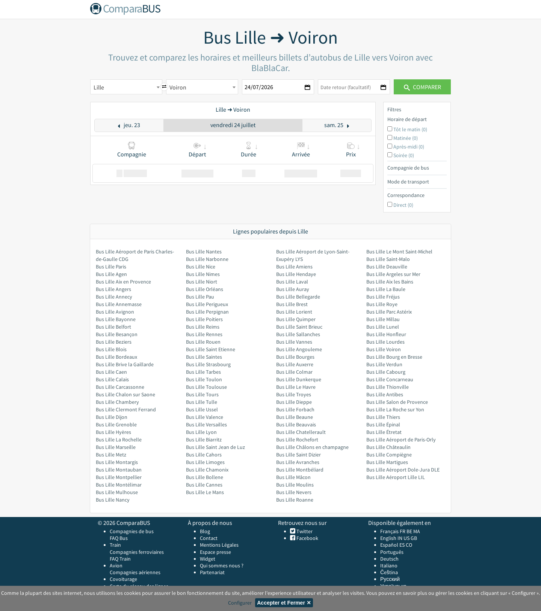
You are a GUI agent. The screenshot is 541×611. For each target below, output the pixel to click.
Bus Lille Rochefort (297, 439)
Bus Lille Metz (111, 454)
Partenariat (212, 572)
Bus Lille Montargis (117, 462)
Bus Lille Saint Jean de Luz (215, 447)
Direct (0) (403, 205)
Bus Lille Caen (111, 371)
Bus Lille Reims (202, 326)
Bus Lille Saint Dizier (298, 454)
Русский (390, 579)
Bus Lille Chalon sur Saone (125, 394)
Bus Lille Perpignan (207, 311)
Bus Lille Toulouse (206, 387)
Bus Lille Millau (383, 319)
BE (409, 531)
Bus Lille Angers (113, 289)
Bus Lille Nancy (113, 499)
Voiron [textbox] (177, 87)
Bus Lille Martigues (387, 462)
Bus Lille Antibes (384, 394)
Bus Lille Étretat (384, 432)
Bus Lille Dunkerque (298, 379)
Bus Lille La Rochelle (119, 439)
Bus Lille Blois (111, 349)
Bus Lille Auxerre (294, 364)
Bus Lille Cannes (204, 484)
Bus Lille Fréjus (383, 296)
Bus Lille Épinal (383, 424)
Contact (209, 538)
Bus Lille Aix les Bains (389, 281)
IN (399, 538)
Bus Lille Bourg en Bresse (394, 356)
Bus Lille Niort (201, 281)
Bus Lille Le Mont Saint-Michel (399, 251)
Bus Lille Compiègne (389, 454)
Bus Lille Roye (381, 304)
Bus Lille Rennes (204, 334)
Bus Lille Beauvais (296, 424)
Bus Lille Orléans (204, 289)
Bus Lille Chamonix (207, 469)
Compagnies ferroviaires (137, 552)
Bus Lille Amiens (294, 266)
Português (391, 552)
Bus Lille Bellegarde (298, 296)
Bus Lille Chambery (117, 402)
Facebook (306, 538)
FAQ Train (120, 558)
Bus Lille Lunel (382, 326)
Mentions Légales (219, 544)
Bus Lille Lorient (294, 311)
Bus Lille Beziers (113, 341)
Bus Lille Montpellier (119, 477)
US (406, 538)
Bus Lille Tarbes (203, 371)
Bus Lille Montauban (119, 469)
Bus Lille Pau (200, 296)
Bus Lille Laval (292, 281)
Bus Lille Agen (111, 274)
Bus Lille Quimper (296, 319)
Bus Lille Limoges (205, 462)
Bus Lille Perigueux (207, 304)
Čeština (389, 572)
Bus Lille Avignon (115, 311)
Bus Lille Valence (204, 417)
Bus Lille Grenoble (116, 424)
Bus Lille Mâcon (293, 477)
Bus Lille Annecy (114, 296)
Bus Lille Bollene (204, 477)
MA (416, 531)
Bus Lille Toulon (204, 379)
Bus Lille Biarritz (204, 439)
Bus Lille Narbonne (207, 259)
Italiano (388, 565)
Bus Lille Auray (292, 289)
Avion (116, 565)
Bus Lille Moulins (295, 484)
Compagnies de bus (132, 531)
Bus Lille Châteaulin (388, 447)
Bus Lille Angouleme (299, 349)
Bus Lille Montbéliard (299, 469)
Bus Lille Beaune (294, 417)
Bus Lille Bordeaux (116, 356)
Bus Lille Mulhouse (117, 492)
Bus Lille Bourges (295, 356)
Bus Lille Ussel (202, 409)
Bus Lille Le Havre (296, 387)
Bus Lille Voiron (383, 349)
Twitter (304, 531)
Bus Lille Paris (111, 266)
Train (115, 544)
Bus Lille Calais (112, 379)
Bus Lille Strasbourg (208, 364)
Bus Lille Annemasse (119, 304)
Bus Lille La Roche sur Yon (395, 409)
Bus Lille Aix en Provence (123, 281)
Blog (205, 531)
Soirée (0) (403, 155)
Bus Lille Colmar (294, 371)
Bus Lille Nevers (293, 492)
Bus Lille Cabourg (385, 371)
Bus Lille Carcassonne (120, 387)
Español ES (393, 544)
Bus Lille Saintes (204, 356)
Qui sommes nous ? (221, 565)
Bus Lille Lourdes (385, 341)
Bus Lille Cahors (204, 454)
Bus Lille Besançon (117, 334)
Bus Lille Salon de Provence (397, 402)
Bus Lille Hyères (113, 432)
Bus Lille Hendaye (296, 274)
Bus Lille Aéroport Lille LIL (395, 477)
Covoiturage (123, 579)
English (388, 538)
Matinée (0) (405, 138)
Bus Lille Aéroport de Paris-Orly (401, 439)
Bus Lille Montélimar (119, 484)
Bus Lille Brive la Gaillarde (125, 364)
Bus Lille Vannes (294, 341)
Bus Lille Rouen (203, 341)
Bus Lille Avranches (297, 462)
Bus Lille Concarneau (389, 379)
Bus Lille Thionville (387, 387)
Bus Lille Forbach (295, 409)
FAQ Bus (119, 538)
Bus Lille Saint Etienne (210, 349)
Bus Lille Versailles (206, 424)
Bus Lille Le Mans (205, 492)
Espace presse (215, 552)
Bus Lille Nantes (204, 251)
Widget (207, 558)
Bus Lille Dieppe (294, 402)
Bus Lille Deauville (386, 266)
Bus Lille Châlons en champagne (312, 447)
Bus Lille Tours (202, 394)
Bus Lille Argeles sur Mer (393, 274)
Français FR (392, 531)
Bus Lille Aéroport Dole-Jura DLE (403, 469)
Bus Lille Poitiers (204, 319)
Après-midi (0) (408, 146)
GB (414, 538)
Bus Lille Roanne (294, 499)
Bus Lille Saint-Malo (388, 259)
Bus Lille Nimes (203, 274)
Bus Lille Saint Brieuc (299, 326)
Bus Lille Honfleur (386, 334)
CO (409, 544)
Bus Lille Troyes (293, 394)
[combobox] (126, 86)
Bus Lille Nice (200, 266)
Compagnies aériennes (135, 572)
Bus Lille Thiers (383, 417)
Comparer (422, 87)
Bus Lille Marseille (116, 447)
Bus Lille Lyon (201, 432)
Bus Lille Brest (292, 304)
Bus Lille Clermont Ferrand (126, 409)
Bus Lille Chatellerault (301, 432)
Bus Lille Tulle (201, 402)
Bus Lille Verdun (384, 364)
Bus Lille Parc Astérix (389, 311)
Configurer (240, 602)
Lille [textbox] (99, 87)
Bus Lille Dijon (111, 417)
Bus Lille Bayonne (116, 319)
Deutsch (389, 558)
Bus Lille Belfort (113, 326)
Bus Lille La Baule (385, 289)
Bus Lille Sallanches (298, 334)
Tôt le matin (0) (410, 129)
